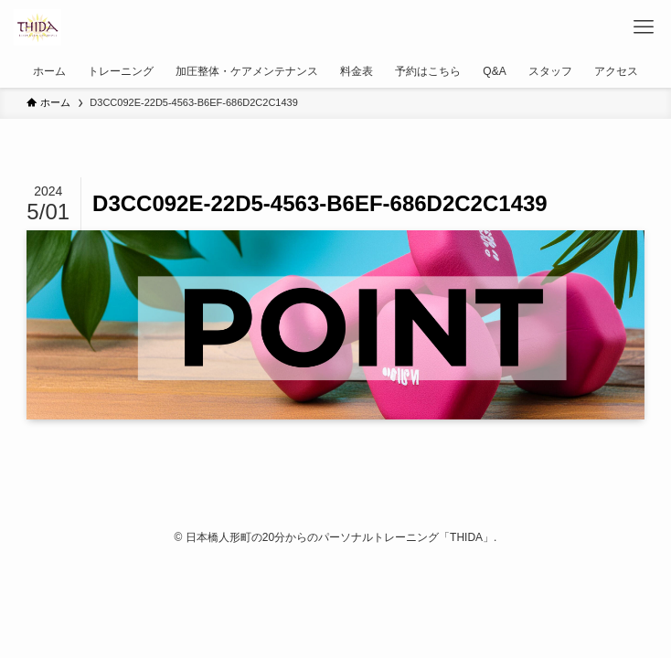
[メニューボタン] (643, 27)
